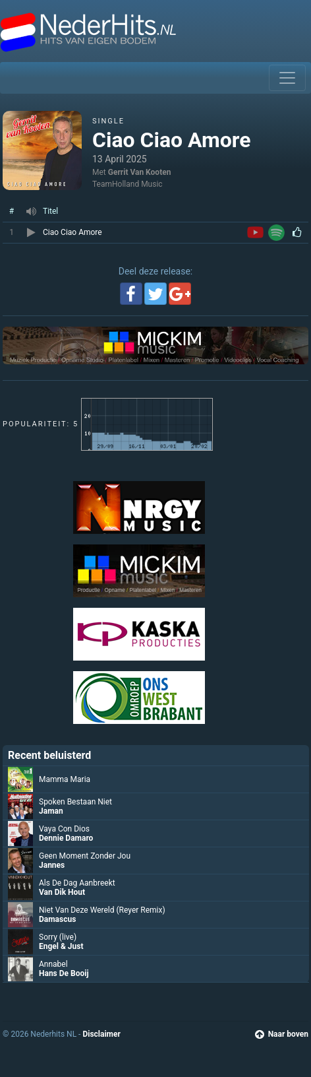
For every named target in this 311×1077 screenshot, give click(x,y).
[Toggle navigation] (287, 78)
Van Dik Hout (62, 892)
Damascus (57, 919)
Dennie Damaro (66, 838)
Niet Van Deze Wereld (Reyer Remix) (102, 910)
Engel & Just (61, 946)
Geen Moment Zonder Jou (84, 856)
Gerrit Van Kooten (139, 172)
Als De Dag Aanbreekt (77, 883)
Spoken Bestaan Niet (75, 801)
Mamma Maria (64, 779)
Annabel (53, 964)
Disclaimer (101, 1034)
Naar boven (281, 1034)
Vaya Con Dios (64, 828)
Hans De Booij (64, 973)
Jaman (51, 811)
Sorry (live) (57, 937)
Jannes (52, 865)
